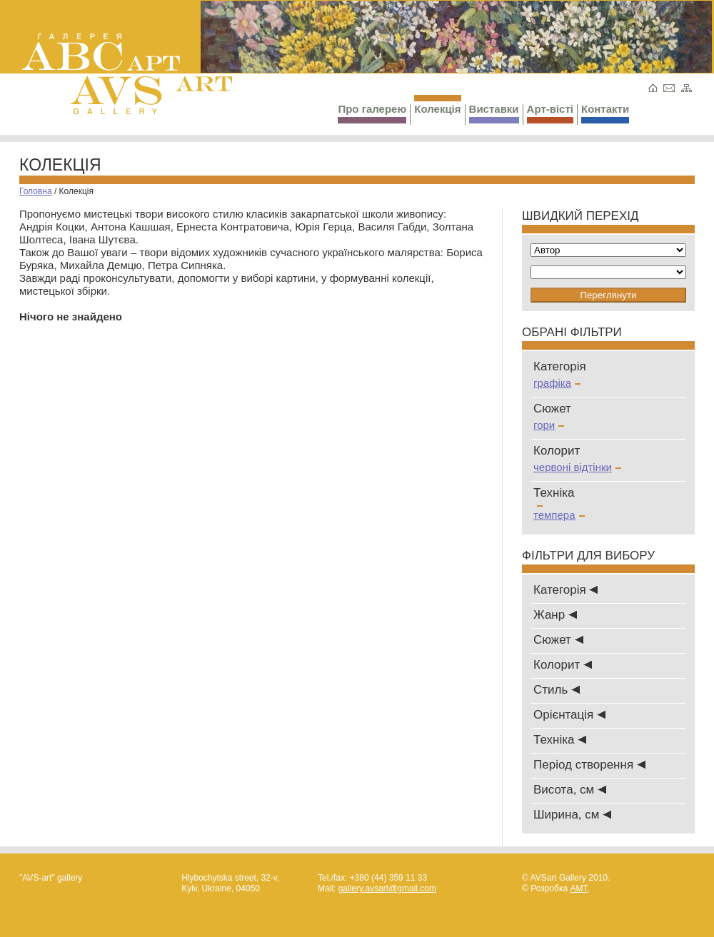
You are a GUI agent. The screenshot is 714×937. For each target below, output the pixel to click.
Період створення (589, 764)
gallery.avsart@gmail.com (387, 888)
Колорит (562, 665)
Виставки (494, 113)
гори (548, 425)
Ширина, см (572, 814)
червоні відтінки (577, 467)
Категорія (565, 590)
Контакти (605, 113)
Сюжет (558, 640)
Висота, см (569, 789)
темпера (559, 515)
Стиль (556, 690)
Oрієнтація (569, 714)
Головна (35, 191)
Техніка (559, 739)
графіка (556, 383)
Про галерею (372, 113)
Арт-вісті (550, 113)
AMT (578, 888)
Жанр (555, 615)
